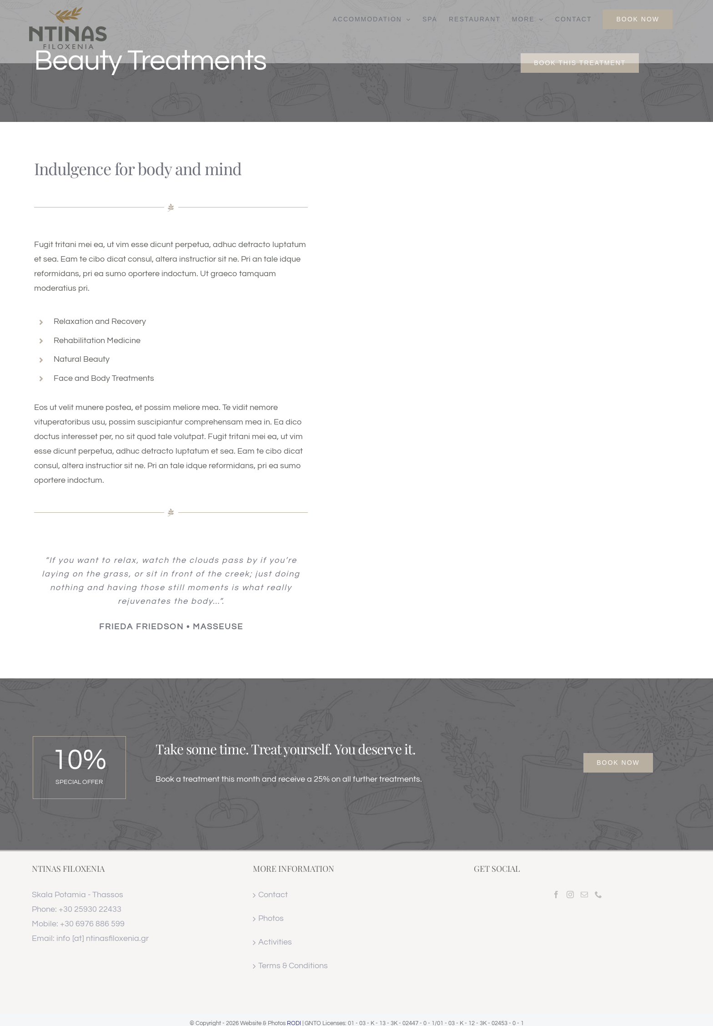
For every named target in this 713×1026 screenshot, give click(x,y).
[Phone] (598, 894)
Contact (273, 894)
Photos (271, 918)
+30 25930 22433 (90, 909)
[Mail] (584, 894)
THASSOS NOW (577, 968)
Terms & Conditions (293, 965)
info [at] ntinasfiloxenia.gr (102, 938)
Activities (275, 942)
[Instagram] (570, 894)
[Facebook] (556, 894)
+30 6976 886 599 (92, 924)
